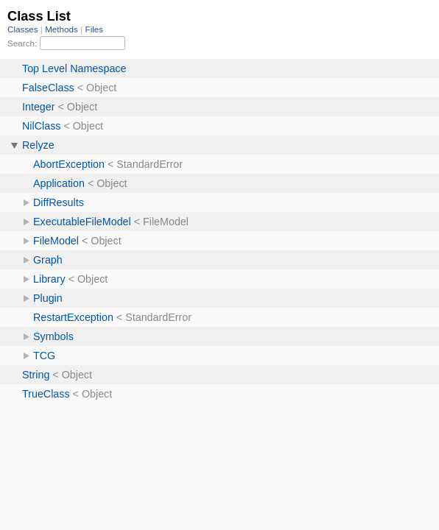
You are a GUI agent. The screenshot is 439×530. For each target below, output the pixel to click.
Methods (62, 29)
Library (49, 279)
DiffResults (58, 202)
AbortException (69, 164)
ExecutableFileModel (82, 221)
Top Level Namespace (74, 68)
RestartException (73, 317)
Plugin (48, 298)
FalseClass (48, 87)
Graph (48, 260)
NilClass (41, 126)
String (35, 375)
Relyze (38, 145)
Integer (38, 107)
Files (94, 29)
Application (59, 183)
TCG (44, 355)
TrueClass (46, 394)
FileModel (56, 241)
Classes (24, 29)
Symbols (53, 336)
